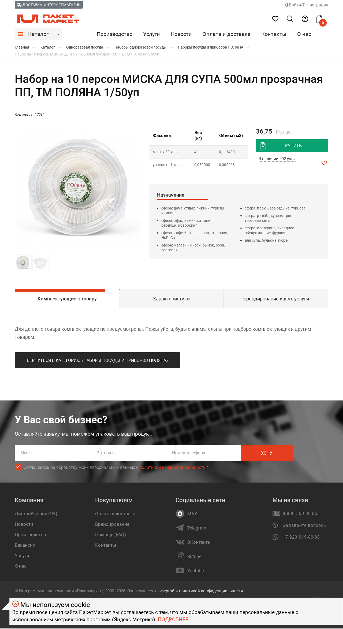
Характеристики (171, 299)
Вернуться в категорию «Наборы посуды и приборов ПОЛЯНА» (97, 361)
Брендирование (112, 525)
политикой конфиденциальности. (211, 591)
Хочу (304, 454)
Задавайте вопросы (305, 526)
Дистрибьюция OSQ (36, 514)
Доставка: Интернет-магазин (49, 4)
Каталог (38, 34)
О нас (304, 34)
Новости (181, 34)
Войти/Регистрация (306, 5)
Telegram (196, 529)
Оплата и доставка (227, 34)
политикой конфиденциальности (172, 468)
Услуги (151, 34)
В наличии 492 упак (277, 159)
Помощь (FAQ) (110, 535)
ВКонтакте (198, 543)
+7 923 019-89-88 (301, 537)
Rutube (194, 557)
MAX (192, 514)
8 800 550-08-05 (300, 514)
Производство (114, 34)
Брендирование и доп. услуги (276, 299)
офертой (166, 591)
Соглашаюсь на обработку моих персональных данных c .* (116, 468)
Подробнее (173, 619)
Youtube (195, 571)
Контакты (273, 34)
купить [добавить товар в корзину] (293, 146)
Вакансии (25, 546)
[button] (136, 189)
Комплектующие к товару (66, 299)
